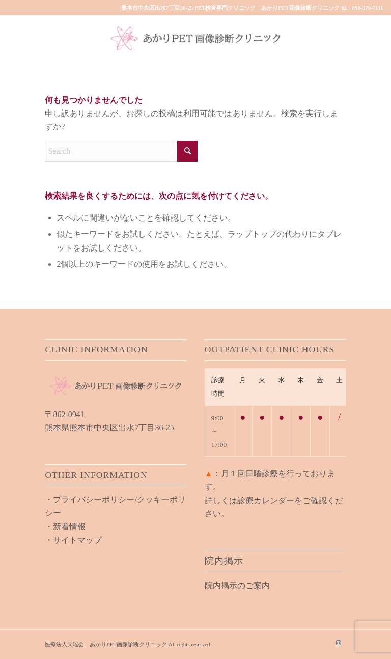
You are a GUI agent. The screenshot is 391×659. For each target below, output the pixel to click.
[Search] (121, 151)
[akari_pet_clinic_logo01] (195, 38)
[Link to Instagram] (338, 642)
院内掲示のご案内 (237, 585)
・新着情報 (65, 526)
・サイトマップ (73, 540)
